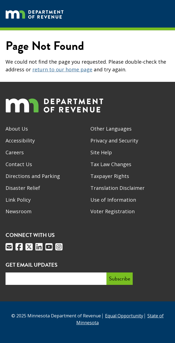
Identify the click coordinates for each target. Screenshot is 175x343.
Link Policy (18, 199)
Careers (15, 152)
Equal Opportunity (124, 316)
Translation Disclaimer (117, 188)
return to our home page (62, 69)
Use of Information (113, 199)
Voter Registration (112, 211)
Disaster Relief (23, 188)
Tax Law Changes (110, 164)
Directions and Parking (33, 176)
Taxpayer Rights (109, 176)
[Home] (35, 13)
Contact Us (19, 164)
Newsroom (19, 211)
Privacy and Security (114, 140)
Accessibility (20, 140)
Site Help (101, 152)
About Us (17, 128)
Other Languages (111, 128)
